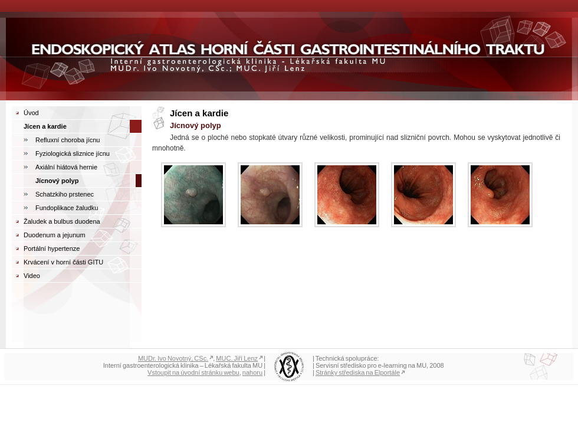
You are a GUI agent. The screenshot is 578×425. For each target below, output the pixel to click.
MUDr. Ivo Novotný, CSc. (173, 358)
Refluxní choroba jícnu (67, 139)
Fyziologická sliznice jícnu (72, 153)
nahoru (252, 372)
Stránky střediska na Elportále (358, 372)
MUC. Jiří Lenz (237, 358)
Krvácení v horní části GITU (63, 262)
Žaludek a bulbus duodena (62, 221)
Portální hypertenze (52, 248)
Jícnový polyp (56, 180)
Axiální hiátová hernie (66, 167)
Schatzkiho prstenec (64, 194)
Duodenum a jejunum (55, 234)
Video (32, 275)
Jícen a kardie (45, 126)
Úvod (31, 112)
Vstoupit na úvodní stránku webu (193, 372)
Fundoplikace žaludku (66, 207)
